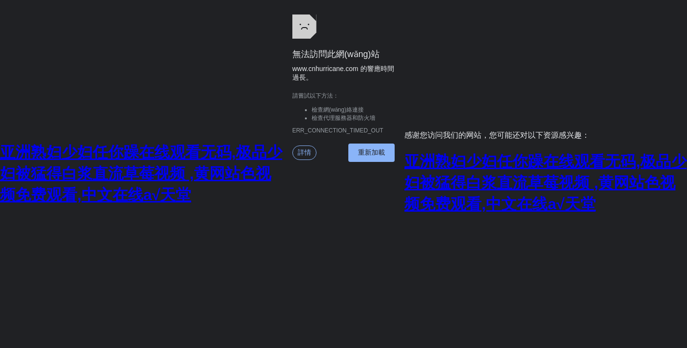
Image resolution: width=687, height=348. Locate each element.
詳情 (304, 152)
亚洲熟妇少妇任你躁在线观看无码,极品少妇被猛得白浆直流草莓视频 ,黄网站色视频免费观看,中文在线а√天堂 (141, 173)
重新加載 (371, 152)
